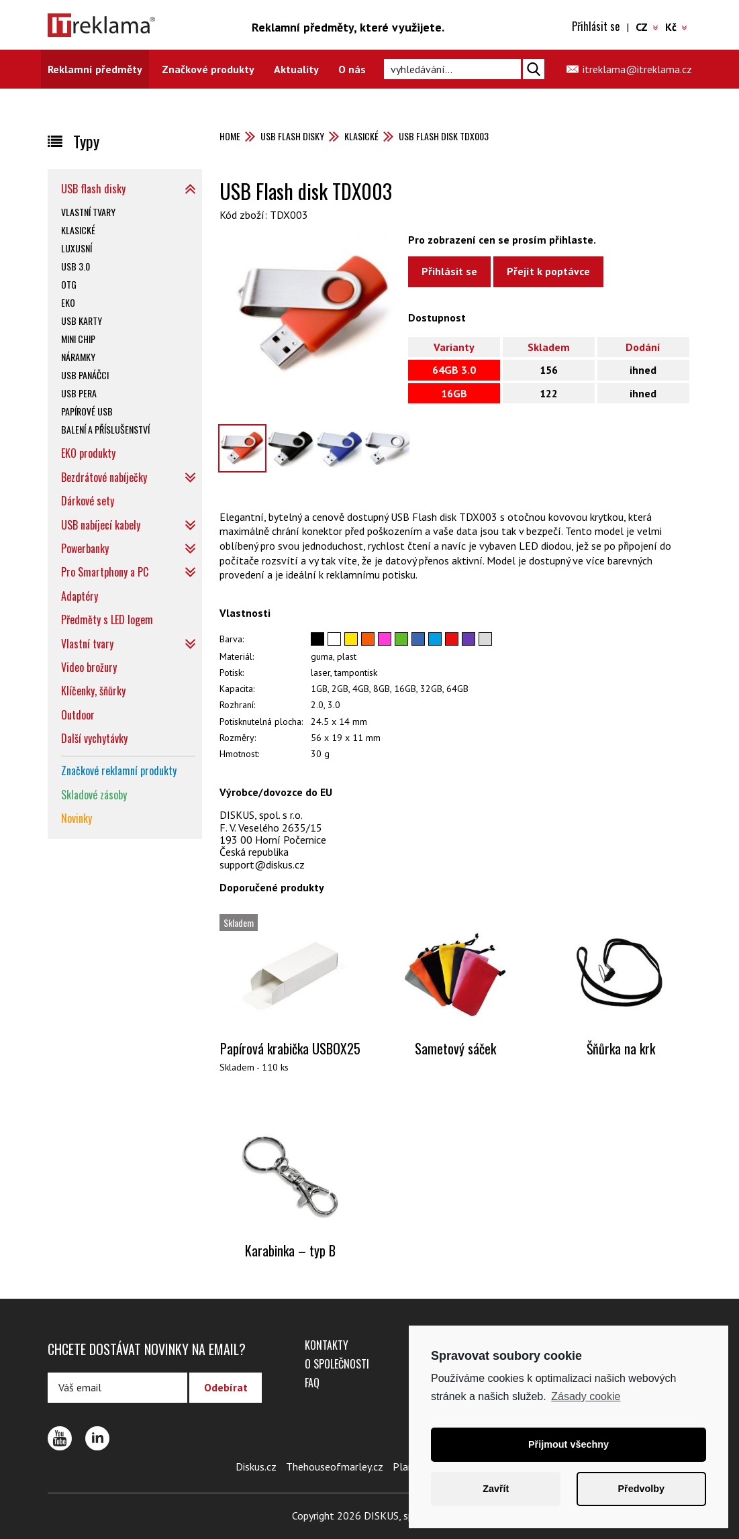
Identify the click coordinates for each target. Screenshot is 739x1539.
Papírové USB (87, 411)
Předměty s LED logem (107, 619)
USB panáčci (85, 375)
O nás (352, 69)
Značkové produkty (208, 69)
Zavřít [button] (496, 1488)
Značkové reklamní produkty (119, 770)
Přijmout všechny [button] (568, 1444)
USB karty (81, 320)
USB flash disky (292, 136)
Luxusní (76, 248)
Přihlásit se (596, 26)
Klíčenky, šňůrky (93, 691)
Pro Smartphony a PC (104, 572)
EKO (68, 302)
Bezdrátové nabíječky (104, 477)
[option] (314, 314)
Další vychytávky (94, 738)
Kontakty (326, 1345)
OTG (69, 284)
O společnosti (337, 1364)
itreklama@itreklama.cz (637, 69)
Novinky (76, 818)
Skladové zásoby (94, 795)
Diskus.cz (256, 1466)
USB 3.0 (75, 266)
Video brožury (89, 667)
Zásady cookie (585, 1396)
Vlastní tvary (88, 212)
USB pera (79, 393)
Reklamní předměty (95, 69)
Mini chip (78, 339)
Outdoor (78, 715)
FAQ (312, 1383)
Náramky (78, 357)
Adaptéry (79, 596)
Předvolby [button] (641, 1488)
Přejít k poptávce (548, 271)
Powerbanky (85, 548)
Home (229, 136)
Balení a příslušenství (105, 429)
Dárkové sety (87, 501)
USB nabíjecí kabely (100, 525)
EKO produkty (88, 453)
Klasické (361, 136)
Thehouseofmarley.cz (334, 1466)
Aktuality (296, 69)
